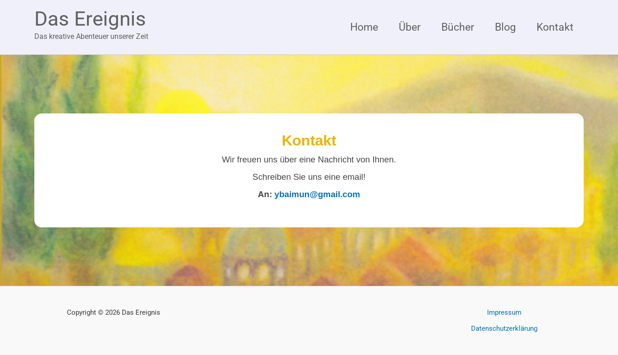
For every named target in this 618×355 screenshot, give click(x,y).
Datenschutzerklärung (504, 328)
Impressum (504, 312)
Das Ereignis (90, 19)
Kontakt (555, 27)
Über (410, 27)
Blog (505, 27)
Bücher (457, 27)
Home (364, 27)
